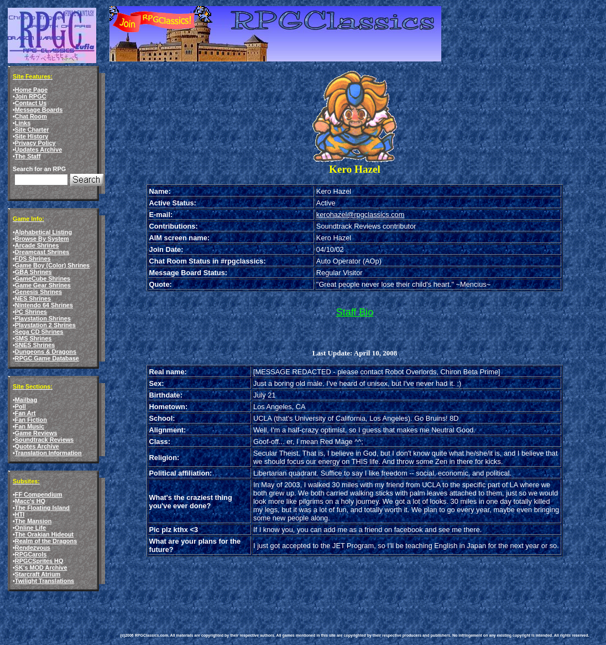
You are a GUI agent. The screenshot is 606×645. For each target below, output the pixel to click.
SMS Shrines (33, 338)
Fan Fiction (31, 419)
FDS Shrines (33, 258)
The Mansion (33, 521)
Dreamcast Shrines (42, 252)
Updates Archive (38, 149)
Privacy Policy (35, 143)
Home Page (31, 89)
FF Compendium (38, 494)
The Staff (28, 156)
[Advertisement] (322, 583)
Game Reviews (36, 433)
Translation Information (48, 453)
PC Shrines (31, 311)
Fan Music (29, 426)
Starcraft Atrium (37, 574)
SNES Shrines (35, 345)
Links (22, 123)
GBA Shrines (33, 272)
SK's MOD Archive (41, 567)
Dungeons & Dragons (45, 351)
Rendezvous (32, 547)
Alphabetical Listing (43, 232)
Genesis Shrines (38, 291)
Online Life (30, 527)
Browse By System (42, 238)
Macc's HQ (30, 501)
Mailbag (26, 399)
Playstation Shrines (43, 318)
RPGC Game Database (47, 358)
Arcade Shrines (37, 245)
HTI (20, 514)
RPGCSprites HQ (39, 561)
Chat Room (31, 116)
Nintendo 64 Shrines (44, 305)
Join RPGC (30, 96)
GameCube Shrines (42, 278)
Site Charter (32, 129)
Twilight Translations (44, 580)
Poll (20, 406)
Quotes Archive (37, 446)
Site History (31, 136)
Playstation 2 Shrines (45, 325)
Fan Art (25, 413)
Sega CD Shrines (39, 331)
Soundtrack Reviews (44, 439)
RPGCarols (30, 554)
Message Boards (38, 109)
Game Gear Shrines (43, 285)
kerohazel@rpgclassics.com (360, 214)
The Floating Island (42, 507)
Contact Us (30, 103)
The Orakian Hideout (44, 534)
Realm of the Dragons (46, 541)
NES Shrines (33, 298)
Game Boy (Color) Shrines (52, 265)
